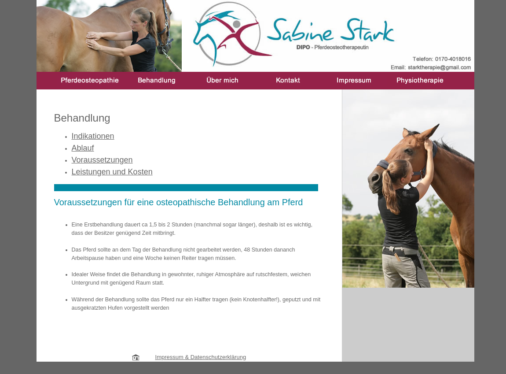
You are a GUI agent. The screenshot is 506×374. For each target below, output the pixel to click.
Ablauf (83, 148)
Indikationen (93, 136)
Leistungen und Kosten (112, 171)
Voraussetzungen (102, 160)
